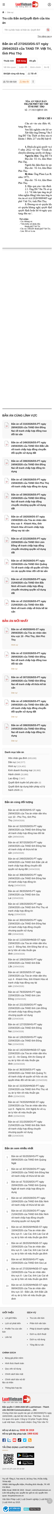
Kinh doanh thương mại (20, 770)
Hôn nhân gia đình (17, 758)
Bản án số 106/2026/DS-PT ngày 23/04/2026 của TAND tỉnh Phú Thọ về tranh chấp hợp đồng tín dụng (30, 483)
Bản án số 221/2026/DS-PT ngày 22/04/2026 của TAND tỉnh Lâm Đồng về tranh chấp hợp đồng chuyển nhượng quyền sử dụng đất (28, 545)
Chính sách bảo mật (14, 1374)
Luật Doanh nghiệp (30, 1499)
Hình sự (14, 645)
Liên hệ (8, 1337)
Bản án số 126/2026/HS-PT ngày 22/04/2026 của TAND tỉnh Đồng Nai (25, 1040)
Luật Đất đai (45, 1499)
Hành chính (14, 774)
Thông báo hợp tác (13, 1388)
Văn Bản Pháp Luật (11, 1499)
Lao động (13, 778)
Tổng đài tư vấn (37, 1345)
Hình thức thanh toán (14, 1363)
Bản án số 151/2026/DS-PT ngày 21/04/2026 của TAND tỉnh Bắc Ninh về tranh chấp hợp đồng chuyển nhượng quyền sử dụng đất (28, 586)
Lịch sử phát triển (13, 1323)
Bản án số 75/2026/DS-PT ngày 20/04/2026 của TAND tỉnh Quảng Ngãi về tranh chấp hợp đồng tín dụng (28, 1187)
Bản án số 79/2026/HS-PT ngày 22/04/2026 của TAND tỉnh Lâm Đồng (24, 995)
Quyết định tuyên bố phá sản (23, 782)
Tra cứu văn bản (37, 1318)
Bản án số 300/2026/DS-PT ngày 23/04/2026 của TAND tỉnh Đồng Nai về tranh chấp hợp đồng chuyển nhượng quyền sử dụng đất (28, 501)
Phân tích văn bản (38, 1323)
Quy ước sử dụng (13, 1369)
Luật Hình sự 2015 (11, 1502)
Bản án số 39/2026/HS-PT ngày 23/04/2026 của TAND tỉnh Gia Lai (24, 894)
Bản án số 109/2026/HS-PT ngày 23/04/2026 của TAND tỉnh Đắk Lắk (25, 963)
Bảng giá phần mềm (14, 1358)
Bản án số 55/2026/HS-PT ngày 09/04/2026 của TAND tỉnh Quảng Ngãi (28, 1159)
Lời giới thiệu (11, 1318)
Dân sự (14, 669)
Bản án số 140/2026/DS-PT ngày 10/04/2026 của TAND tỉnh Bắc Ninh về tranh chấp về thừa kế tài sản (30, 1201)
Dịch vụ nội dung (37, 1339)
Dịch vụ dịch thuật (38, 1334)
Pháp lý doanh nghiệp (39, 1329)
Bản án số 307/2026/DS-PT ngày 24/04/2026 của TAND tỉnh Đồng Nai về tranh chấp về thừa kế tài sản (30, 1172)
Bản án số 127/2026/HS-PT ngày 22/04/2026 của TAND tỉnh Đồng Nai (25, 1028)
